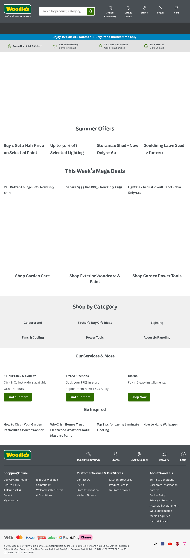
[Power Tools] (95, 335)
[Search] (90, 11)
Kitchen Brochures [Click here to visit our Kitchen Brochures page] (120, 480)
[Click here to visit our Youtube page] (170, 544)
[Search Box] (67, 11)
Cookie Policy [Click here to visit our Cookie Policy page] (158, 495)
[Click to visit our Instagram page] (184, 544)
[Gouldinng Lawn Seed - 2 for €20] (164, 147)
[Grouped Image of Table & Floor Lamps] (157, 320)
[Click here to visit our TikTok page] (155, 544)
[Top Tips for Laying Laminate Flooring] (118, 424)
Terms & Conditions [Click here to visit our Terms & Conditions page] (162, 480)
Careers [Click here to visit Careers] (154, 490)
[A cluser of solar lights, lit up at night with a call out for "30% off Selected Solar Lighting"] (25, 147)
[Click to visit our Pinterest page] (177, 544)
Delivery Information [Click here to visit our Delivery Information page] (16, 480)
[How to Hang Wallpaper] (164, 422)
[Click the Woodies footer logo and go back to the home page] (17, 457)
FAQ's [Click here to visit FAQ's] (80, 485)
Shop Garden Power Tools (157, 276)
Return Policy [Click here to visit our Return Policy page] (12, 485)
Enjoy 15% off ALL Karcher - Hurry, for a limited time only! (95, 37)
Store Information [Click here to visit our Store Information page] (88, 490)
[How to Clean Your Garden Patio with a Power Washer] (25, 424)
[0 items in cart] (176, 10)
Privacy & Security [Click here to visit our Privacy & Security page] (161, 500)
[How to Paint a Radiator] (71, 427)
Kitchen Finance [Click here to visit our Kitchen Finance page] (86, 495)
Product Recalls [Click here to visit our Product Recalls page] (118, 485)
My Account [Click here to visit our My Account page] (11, 500)
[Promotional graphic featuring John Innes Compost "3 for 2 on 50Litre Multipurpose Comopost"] (157, 187)
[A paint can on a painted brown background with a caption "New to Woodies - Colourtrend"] (33, 320)
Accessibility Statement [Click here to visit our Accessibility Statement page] (164, 506)
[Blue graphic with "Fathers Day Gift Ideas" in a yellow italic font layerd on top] (95, 320)
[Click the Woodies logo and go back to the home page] (17, 11)
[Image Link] (33, 114)
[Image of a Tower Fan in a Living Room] (33, 335)
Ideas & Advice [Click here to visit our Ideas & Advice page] (159, 521)
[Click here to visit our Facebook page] (162, 544)
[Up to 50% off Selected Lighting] (71, 147)
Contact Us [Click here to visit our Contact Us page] (83, 480)
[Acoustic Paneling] (157, 335)
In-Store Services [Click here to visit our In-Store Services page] (119, 490)
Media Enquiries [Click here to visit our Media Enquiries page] (160, 516)
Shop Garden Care (32, 276)
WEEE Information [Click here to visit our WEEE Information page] (161, 511)
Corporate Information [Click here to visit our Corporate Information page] (164, 485)
